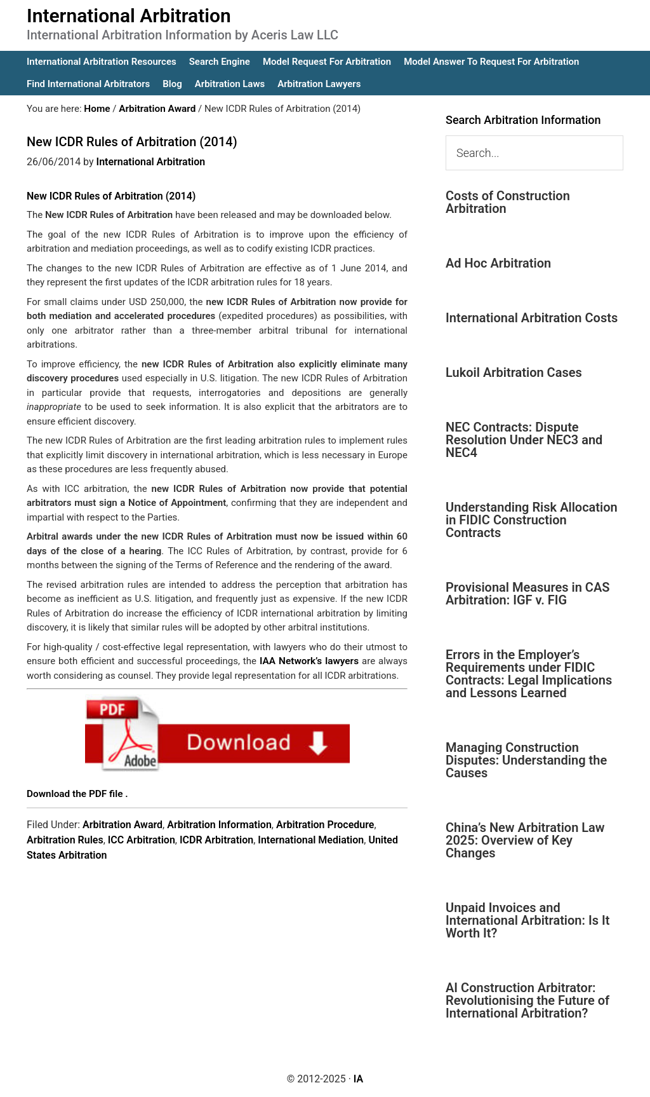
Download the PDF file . (76, 793)
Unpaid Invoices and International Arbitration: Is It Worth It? (527, 920)
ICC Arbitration (141, 839)
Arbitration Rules (65, 839)
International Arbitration (129, 15)
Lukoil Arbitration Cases (514, 372)
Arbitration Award (122, 823)
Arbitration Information (219, 823)
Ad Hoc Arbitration (498, 263)
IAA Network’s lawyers (309, 661)
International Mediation (311, 839)
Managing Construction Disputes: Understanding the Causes (526, 760)
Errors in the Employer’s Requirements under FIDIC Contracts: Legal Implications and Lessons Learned (529, 673)
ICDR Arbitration (216, 839)
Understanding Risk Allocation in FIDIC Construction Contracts (532, 520)
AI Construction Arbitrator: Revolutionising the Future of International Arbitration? (527, 1000)
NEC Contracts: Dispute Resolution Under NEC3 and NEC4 (524, 439)
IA (358, 1079)
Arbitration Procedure (325, 823)
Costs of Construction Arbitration (508, 202)
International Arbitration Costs (532, 317)
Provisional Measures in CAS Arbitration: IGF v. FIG (527, 594)
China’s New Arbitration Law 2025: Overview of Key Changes (525, 840)
